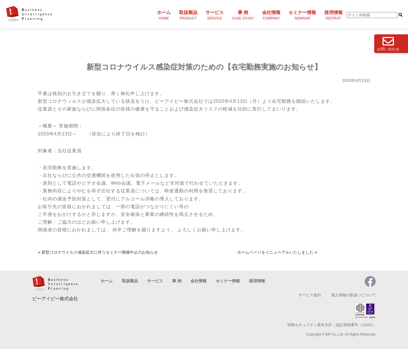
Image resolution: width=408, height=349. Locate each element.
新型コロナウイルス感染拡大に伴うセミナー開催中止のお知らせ (100, 252)
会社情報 (271, 15)
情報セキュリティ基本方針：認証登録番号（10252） (331, 325)
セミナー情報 (302, 15)
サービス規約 (310, 295)
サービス (214, 15)
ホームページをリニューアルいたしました (275, 252)
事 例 (243, 15)
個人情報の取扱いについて (353, 295)
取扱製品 (188, 15)
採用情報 (333, 15)
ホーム (164, 15)
